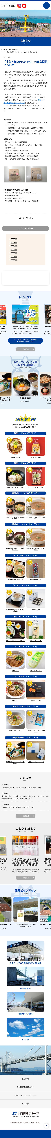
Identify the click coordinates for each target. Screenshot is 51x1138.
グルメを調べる (25, 1134)
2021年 (14, 257)
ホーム (5, 1134)
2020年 (14, 260)
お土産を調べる (36, 1134)
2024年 (14, 246)
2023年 (14, 250)
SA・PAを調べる (15, 1134)
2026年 (14, 239)
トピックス (46, 1134)
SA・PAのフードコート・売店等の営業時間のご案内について (25, 340)
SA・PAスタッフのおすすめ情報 (14, 278)
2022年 (14, 253)
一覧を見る (25, 349)
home (3, 50)
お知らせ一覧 (12, 50)
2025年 (14, 243)
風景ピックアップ (37, 278)
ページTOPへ (46, 1125)
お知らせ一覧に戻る (25, 218)
